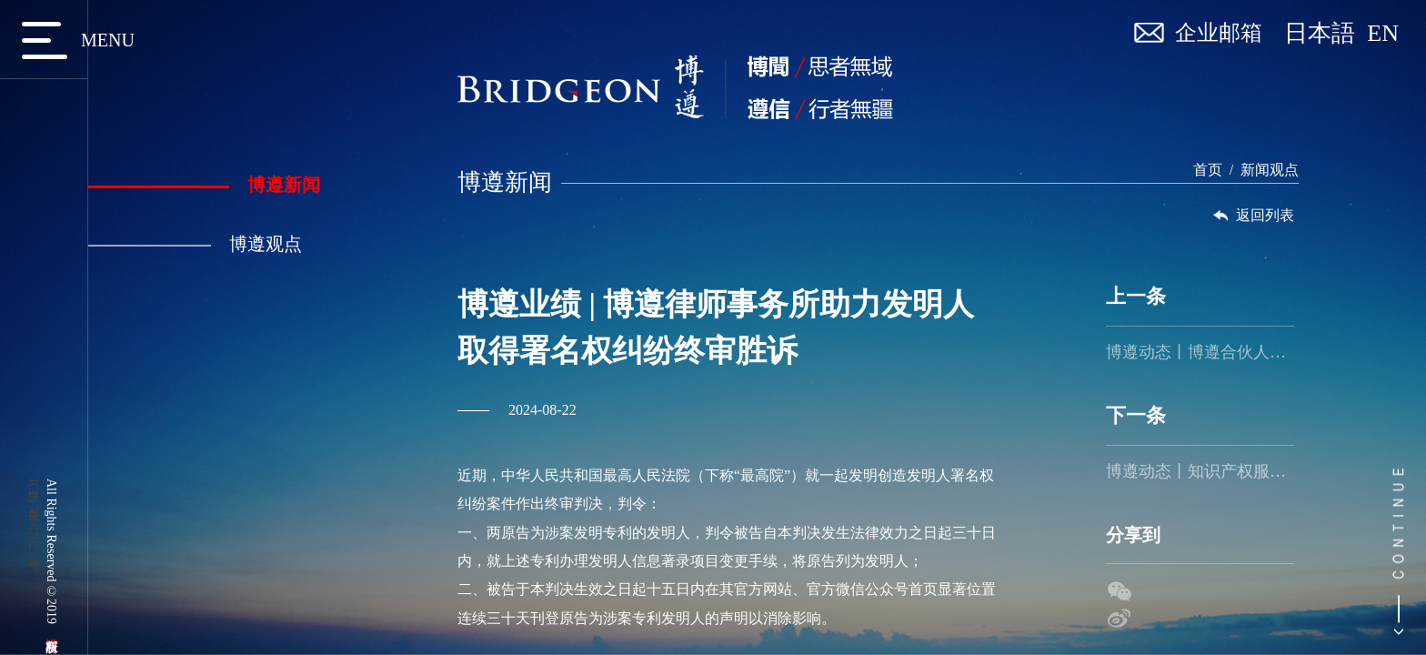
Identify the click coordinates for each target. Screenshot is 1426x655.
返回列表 (1252, 216)
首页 (1207, 169)
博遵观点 (195, 244)
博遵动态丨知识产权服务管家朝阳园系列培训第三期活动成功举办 (1200, 471)
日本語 (1325, 33)
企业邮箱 (1218, 33)
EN (1383, 33)
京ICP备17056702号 (33, 514)
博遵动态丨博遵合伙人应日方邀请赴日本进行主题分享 (1200, 352)
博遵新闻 (204, 185)
